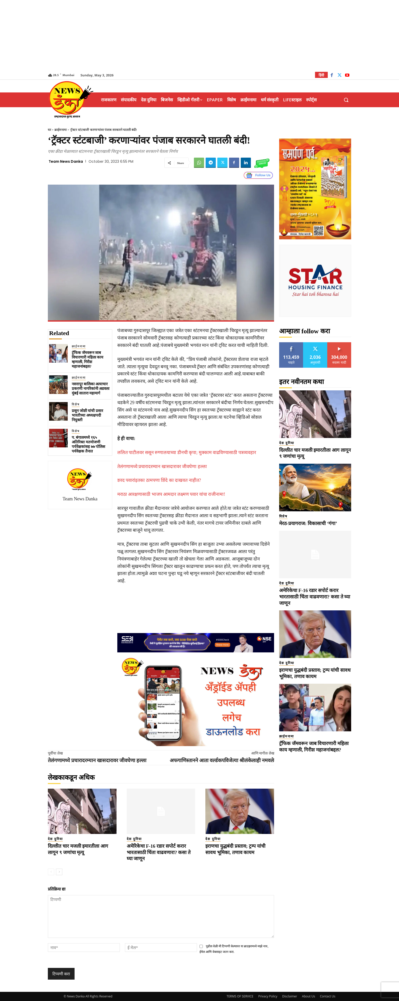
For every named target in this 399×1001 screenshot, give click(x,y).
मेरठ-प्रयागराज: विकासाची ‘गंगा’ (308, 523)
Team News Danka (66, 161)
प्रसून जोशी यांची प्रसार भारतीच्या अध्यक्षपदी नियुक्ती (87, 415)
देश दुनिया (55, 839)
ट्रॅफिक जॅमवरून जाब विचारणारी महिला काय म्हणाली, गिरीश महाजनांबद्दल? (88, 359)
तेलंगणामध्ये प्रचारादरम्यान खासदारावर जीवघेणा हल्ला (162, 466)
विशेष (76, 404)
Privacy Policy (267, 996)
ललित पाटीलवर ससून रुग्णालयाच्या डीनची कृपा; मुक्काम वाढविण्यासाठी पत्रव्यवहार (186, 452)
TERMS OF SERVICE (240, 996)
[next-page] (59, 872)
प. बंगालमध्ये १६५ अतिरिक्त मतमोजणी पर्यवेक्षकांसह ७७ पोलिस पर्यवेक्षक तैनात (88, 444)
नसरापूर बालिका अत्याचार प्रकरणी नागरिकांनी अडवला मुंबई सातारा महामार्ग (91, 388)
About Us (308, 996)
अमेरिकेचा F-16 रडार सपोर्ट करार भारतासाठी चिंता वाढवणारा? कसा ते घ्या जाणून (159, 852)
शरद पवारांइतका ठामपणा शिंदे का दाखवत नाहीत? (159, 480)
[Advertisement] (199, 35)
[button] (346, 99)
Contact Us (327, 996)
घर (49, 130)
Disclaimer (289, 996)
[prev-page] (51, 872)
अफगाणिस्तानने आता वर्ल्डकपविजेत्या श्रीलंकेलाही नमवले (222, 760)
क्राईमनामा (60, 130)
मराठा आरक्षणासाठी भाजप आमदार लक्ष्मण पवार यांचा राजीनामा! (171, 494)
